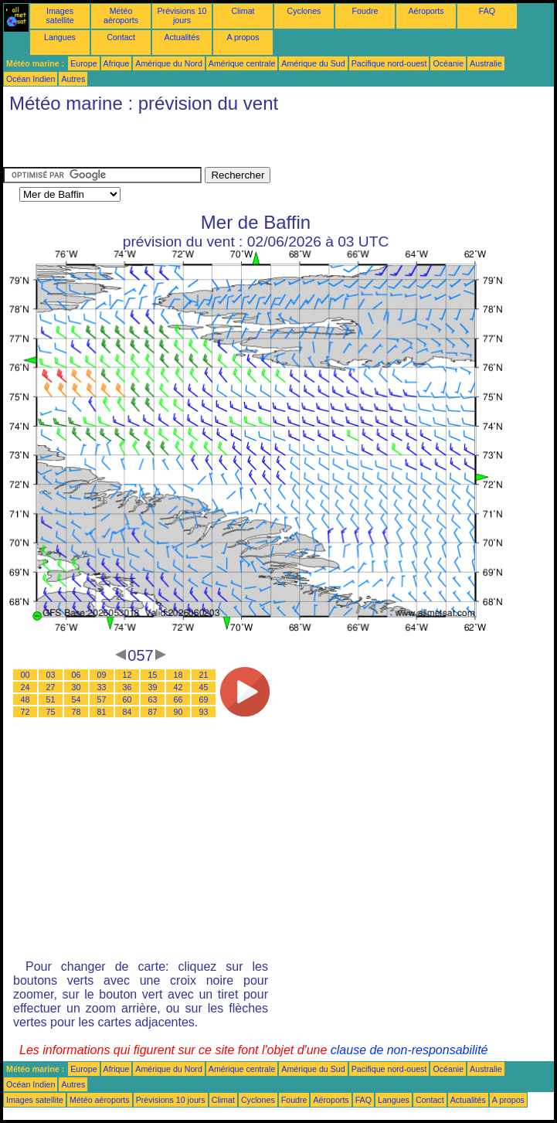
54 (76, 699)
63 (153, 699)
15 (153, 674)
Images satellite (59, 15)
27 (51, 687)
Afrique (117, 63)
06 (76, 674)
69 (204, 699)
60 (127, 699)
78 (76, 711)
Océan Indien (30, 78)
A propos (242, 37)
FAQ (487, 10)
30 (76, 687)
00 (25, 674)
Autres (73, 78)
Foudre (365, 10)
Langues (60, 37)
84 (127, 711)
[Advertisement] (184, 144)
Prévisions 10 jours (182, 15)
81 (102, 711)
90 (178, 711)
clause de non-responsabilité (409, 1050)
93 (204, 711)
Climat (242, 10)
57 (102, 699)
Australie (485, 63)
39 (153, 687)
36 (127, 687)
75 (51, 711)
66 (178, 699)
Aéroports (425, 10)
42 (178, 687)
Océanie (448, 63)
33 (102, 687)
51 (51, 699)
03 (51, 674)
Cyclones (304, 10)
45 (204, 687)
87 (153, 711)
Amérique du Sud (313, 63)
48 (25, 699)
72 (25, 711)
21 (204, 674)
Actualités (181, 37)
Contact (121, 37)
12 (127, 674)
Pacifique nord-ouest (389, 63)
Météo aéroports (121, 15)
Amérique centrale (242, 63)
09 (102, 674)
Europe (83, 63)
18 (178, 674)
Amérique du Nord (168, 63)
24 (25, 687)
